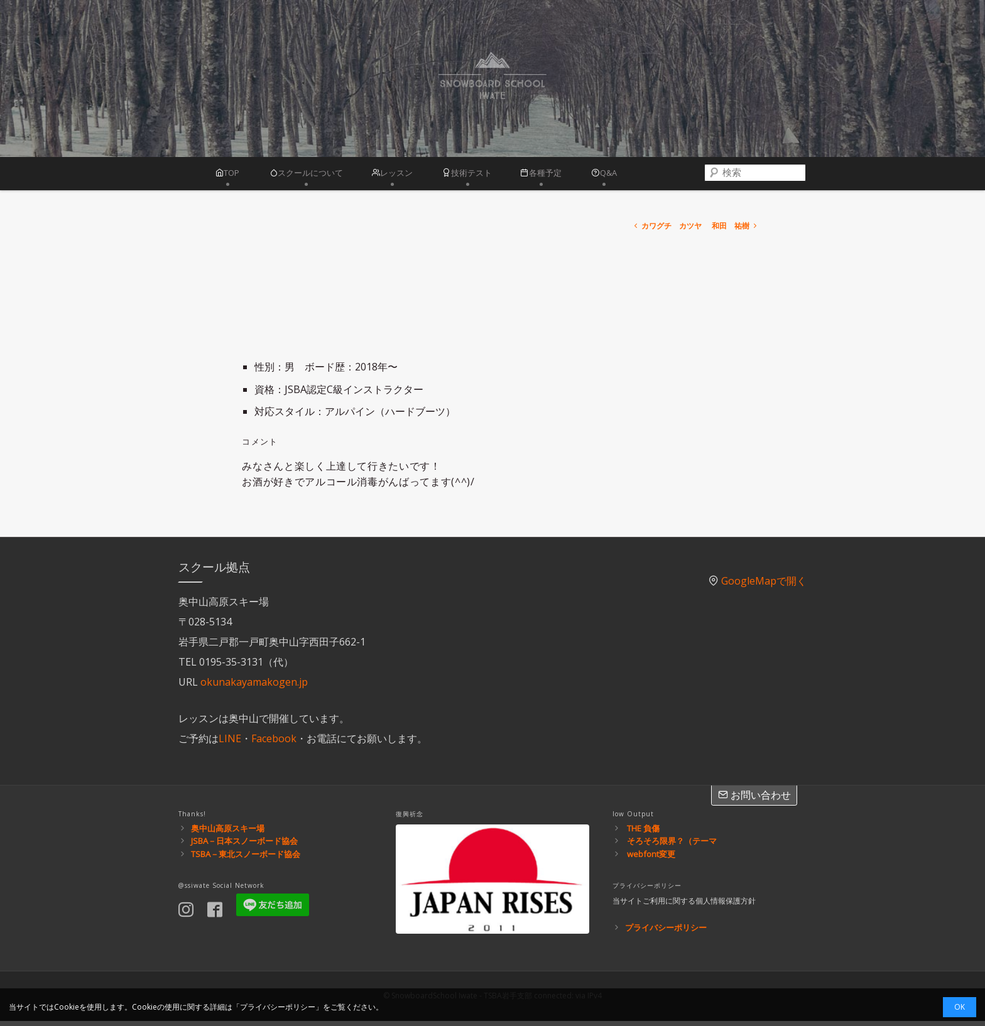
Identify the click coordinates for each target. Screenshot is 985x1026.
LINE (230, 743)
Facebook (274, 743)
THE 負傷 (643, 832)
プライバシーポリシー (666, 931)
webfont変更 (651, 859)
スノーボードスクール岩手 (492, 79)
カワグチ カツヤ (667, 230)
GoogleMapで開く (764, 586)
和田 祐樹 (735, 230)
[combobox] (761, 176)
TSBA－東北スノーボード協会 (245, 859)
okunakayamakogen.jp (254, 686)
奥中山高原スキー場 (227, 832)
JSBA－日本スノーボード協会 (244, 845)
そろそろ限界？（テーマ (672, 845)
